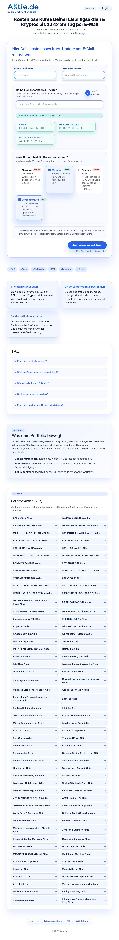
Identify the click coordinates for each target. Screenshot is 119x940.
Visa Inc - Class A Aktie (74, 820)
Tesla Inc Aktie (70, 641)
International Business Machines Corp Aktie (79, 901)
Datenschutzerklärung (81, 233)
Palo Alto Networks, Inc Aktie (28, 775)
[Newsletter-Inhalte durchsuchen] (59, 104)
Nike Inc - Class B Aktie (25, 891)
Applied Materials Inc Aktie (76, 715)
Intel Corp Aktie (21, 664)
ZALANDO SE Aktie (72, 578)
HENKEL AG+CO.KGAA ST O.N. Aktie (32, 593)
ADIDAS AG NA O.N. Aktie (75, 540)
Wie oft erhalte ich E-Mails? (33, 383)
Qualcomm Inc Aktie (23, 671)
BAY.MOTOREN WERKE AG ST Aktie (81, 533)
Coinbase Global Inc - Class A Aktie (31, 689)
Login (105, 8)
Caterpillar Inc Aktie (23, 900)
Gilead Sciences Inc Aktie (75, 760)
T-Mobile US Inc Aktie (73, 738)
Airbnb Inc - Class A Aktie (75, 689)
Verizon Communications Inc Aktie (80, 884)
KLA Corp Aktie (21, 730)
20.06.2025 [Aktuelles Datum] (90, 8)
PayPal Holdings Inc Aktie (75, 656)
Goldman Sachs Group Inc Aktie (78, 813)
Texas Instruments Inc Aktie (27, 715)
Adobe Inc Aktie (21, 656)
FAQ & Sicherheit (82, 921)
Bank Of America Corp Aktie (77, 805)
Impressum (34, 921)
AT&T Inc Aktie (20, 884)
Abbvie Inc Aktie (21, 876)
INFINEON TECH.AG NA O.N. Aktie (31, 555)
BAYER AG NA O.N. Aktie (75, 548)
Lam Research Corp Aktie (75, 723)
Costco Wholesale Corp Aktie (77, 783)
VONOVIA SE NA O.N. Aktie (27, 578)
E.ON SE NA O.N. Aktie (25, 570)
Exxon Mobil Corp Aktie (25, 861)
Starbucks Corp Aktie (73, 730)
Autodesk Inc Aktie (72, 745)
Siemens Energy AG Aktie (26, 619)
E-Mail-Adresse (72, 68)
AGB (68, 921)
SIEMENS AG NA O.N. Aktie (27, 525)
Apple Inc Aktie (21, 626)
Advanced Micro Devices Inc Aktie (80, 664)
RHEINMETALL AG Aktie (74, 619)
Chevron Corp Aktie (72, 861)
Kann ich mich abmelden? (32, 361)
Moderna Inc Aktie (23, 745)
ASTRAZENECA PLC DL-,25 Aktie (30, 798)
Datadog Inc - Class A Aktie (76, 768)
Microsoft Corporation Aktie (76, 626)
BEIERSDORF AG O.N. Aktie (76, 602)
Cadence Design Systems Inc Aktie (80, 753)
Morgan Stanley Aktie (24, 820)
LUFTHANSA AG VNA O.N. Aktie (79, 585)
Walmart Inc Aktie (22, 846)
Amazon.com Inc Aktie (25, 634)
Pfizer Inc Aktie (21, 869)
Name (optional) (23, 68)
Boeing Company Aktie (74, 891)
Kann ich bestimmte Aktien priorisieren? (40, 405)
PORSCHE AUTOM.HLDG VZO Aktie (80, 570)
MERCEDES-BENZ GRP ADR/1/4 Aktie (32, 533)
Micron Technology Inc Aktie (28, 723)
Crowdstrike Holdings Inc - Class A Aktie (80, 681)
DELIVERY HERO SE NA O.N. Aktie (31, 585)
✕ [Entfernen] (51, 124)
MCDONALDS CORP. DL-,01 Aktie (30, 854)
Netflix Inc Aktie (70, 649)
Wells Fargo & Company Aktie (28, 813)
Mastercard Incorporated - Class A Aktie (31, 830)
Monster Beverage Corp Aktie (28, 760)
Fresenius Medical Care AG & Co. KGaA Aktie (30, 602)
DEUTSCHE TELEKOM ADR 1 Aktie (80, 525)
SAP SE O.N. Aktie (22, 518)
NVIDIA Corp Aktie (23, 641)
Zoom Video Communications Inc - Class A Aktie (31, 699)
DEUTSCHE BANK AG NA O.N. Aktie (81, 555)
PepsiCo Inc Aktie (22, 738)
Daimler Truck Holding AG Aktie (78, 611)
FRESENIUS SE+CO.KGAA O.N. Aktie (81, 593)
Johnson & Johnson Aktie (75, 829)
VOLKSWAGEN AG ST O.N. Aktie (30, 540)
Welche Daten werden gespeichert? (37, 372)
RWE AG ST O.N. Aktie (73, 563)
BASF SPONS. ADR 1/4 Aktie (28, 548)
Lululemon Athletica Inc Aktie (28, 783)
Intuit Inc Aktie (69, 708)
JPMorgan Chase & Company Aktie (31, 805)
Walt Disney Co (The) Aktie (76, 854)
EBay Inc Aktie (69, 699)
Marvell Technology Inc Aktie (28, 790)
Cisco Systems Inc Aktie (26, 680)
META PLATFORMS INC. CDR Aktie (31, 649)
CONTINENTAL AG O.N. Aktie (28, 611)
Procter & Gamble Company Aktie (30, 839)
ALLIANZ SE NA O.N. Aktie (76, 518)
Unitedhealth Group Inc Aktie (77, 876)
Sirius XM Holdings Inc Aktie (77, 790)
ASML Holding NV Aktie (74, 798)
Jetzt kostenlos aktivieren (87, 245)
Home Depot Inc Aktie (73, 846)
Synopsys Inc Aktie (23, 753)
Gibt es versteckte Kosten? (32, 394)
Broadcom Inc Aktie (72, 671)
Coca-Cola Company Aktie (76, 839)
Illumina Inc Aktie (22, 768)
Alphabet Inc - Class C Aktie (77, 634)
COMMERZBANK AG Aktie (27, 563)
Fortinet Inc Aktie (71, 775)
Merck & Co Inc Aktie (73, 869)
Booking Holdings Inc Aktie (27, 708)
